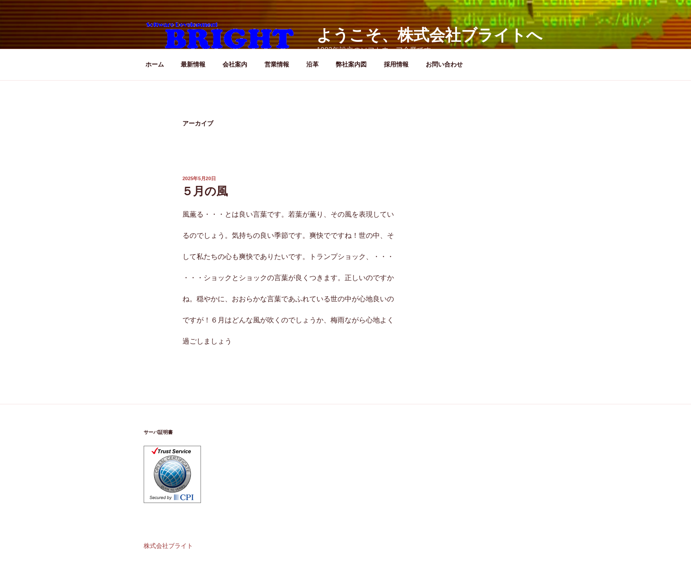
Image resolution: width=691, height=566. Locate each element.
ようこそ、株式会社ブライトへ (429, 35)
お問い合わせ (444, 64)
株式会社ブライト (168, 545)
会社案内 (235, 64)
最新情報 (193, 64)
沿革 (312, 64)
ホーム (154, 64)
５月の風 (205, 191)
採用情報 (396, 64)
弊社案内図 (351, 64)
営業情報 (276, 64)
